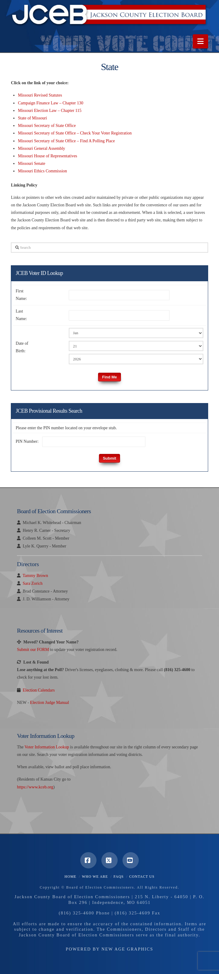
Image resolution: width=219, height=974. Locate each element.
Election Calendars (39, 690)
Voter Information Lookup (46, 747)
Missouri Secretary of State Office (47, 125)
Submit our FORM (33, 649)
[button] (200, 41)
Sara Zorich (33, 583)
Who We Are (95, 876)
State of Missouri (32, 118)
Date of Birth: (22, 347)
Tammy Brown (35, 575)
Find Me (109, 377)
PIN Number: (27, 441)
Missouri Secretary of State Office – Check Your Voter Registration (75, 133)
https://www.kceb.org (35, 787)
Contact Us (141, 876)
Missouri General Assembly (41, 148)
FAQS (118, 876)
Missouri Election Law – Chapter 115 (49, 110)
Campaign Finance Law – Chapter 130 (50, 103)
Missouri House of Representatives (47, 156)
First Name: (21, 295)
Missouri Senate (31, 163)
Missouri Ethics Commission (42, 171)
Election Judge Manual (49, 702)
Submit (109, 458)
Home (70, 876)
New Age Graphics (127, 949)
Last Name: (21, 315)
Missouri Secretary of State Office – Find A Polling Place (66, 141)
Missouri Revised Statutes (40, 95)
